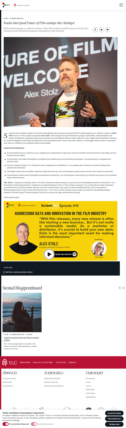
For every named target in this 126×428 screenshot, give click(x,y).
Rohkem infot (114, 424)
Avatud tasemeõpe (9, 378)
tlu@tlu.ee (72, 362)
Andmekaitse (90, 393)
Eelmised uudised (120, 288)
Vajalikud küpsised (45, 424)
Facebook (95, 29)
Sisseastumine (7, 386)
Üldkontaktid (90, 390)
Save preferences (114, 419)
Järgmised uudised (123, 288)
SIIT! (17, 197)
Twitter (101, 29)
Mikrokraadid (7, 382)
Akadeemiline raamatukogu (53, 386)
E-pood (88, 386)
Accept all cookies (114, 413)
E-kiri (107, 29)
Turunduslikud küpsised (19, 424)
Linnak (88, 382)
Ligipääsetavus (91, 397)
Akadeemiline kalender (52, 378)
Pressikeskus (90, 378)
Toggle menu (121, 5)
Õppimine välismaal (51, 382)
